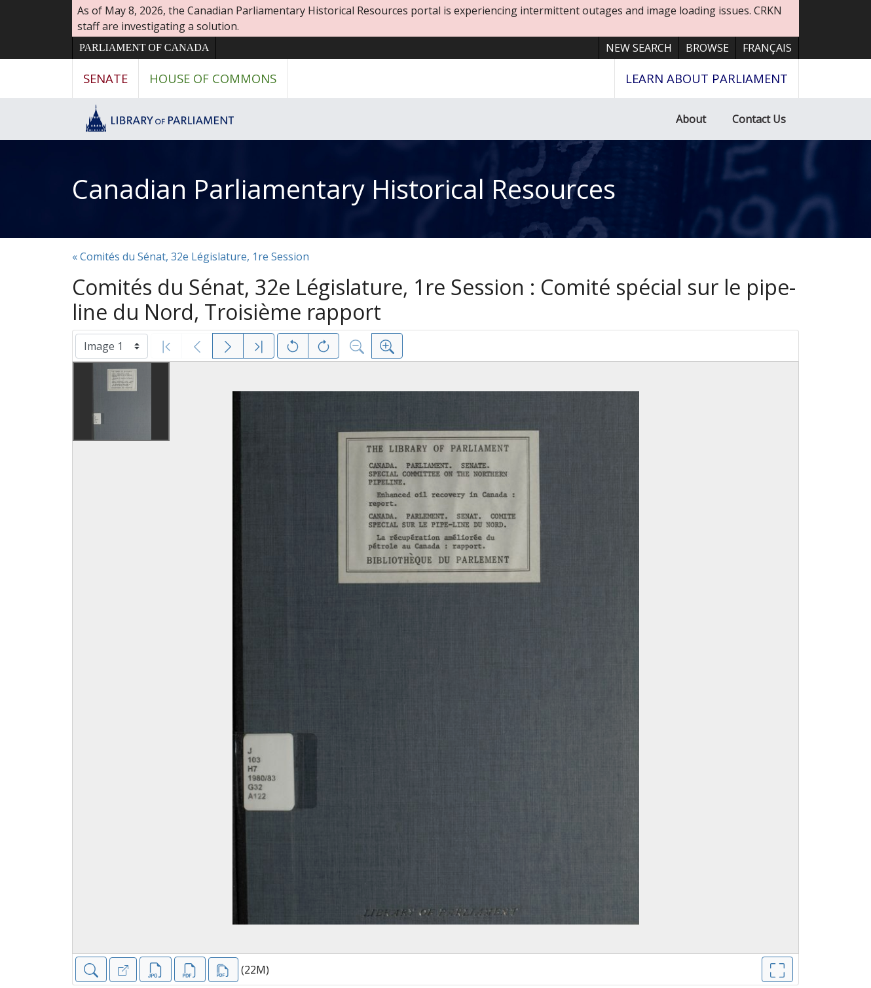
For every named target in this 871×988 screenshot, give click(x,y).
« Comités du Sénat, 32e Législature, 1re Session (190, 256)
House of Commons (212, 78)
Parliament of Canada (144, 47)
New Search (639, 48)
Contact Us (759, 119)
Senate (105, 78)
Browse (707, 48)
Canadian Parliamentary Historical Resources (344, 189)
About (691, 119)
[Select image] (111, 346)
